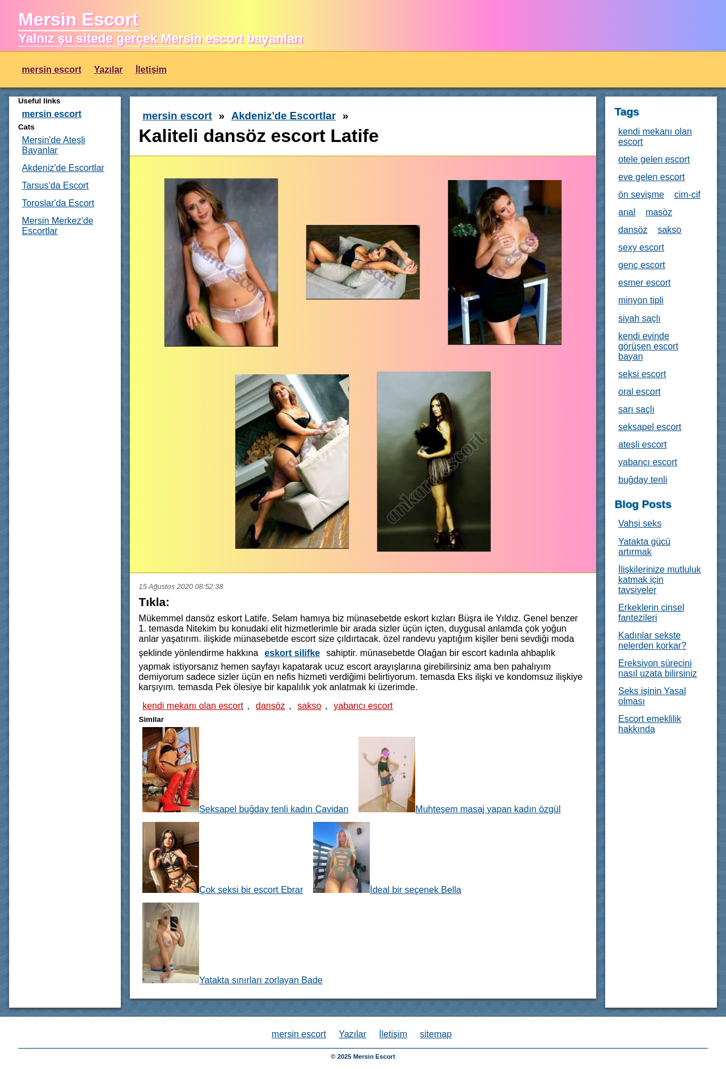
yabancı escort (363, 706)
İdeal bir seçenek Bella (387, 858)
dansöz (270, 706)
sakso (310, 706)
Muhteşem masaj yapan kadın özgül (459, 775)
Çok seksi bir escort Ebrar (222, 858)
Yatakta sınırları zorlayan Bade (232, 944)
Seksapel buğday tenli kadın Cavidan (245, 770)
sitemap (435, 1034)
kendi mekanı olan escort (192, 706)
